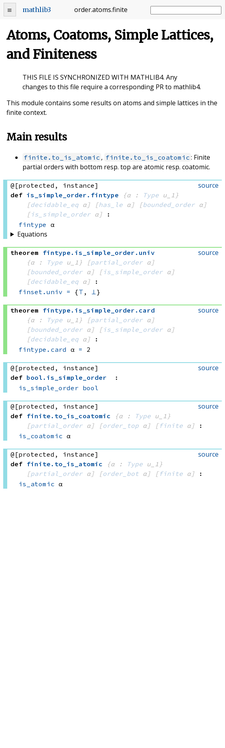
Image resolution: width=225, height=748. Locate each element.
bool (91, 388)
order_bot (121, 473)
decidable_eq (54, 205)
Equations (32, 234)
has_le (111, 205)
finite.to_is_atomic (62, 157)
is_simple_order (60, 214)
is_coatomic (40, 436)
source (208, 185)
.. (99, 253)
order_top (121, 425)
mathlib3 (36, 10)
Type (151, 195)
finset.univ (40, 292)
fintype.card (42, 349)
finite (171, 425)
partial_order (117, 262)
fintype (32, 225)
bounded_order (169, 205)
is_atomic (36, 484)
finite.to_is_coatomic (147, 157)
